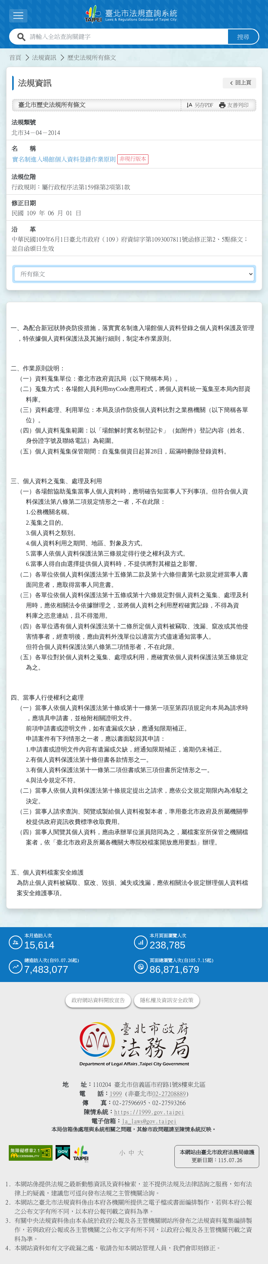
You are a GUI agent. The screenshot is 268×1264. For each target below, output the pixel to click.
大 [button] (140, 1153)
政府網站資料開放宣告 (98, 1000)
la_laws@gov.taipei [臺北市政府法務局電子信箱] (149, 1121)
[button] (239, 83)
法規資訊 (44, 57)
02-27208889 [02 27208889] (169, 1094)
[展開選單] (18, 15)
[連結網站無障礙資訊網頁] (31, 1153)
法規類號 (23, 122)
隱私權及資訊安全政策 (166, 1000)
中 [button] (131, 1153)
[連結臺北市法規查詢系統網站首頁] (131, 14)
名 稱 (23, 149)
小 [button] (122, 1153)
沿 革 (23, 229)
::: (4, 53)
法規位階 (23, 177)
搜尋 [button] (243, 37)
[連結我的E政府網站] (63, 1152)
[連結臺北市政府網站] (80, 1154)
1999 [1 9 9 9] (116, 1094)
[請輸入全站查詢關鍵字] (127, 36)
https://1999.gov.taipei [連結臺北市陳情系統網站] (149, 1112)
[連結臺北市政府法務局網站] (134, 1044)
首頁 (15, 57)
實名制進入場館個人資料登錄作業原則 (64, 159)
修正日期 (23, 203)
